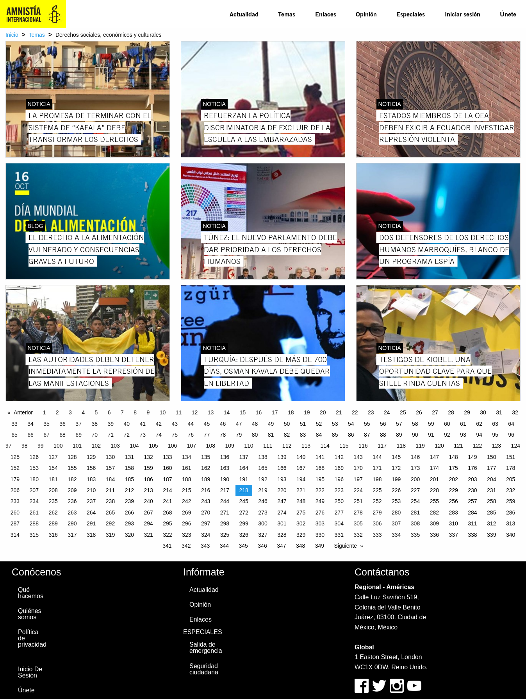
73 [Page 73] (142, 435)
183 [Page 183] (91, 479)
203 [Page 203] (472, 479)
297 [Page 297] (205, 523)
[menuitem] (244, 14)
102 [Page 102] (96, 446)
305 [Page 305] (357, 523)
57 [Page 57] (399, 424)
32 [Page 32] (515, 412)
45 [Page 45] (207, 424)
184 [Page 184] (110, 479)
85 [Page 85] (335, 435)
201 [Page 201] (434, 479)
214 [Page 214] (167, 490)
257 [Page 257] (472, 501)
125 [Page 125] (15, 457)
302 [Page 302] (300, 523)
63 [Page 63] (495, 424)
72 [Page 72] (126, 435)
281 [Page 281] (415, 512)
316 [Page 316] (52, 535)
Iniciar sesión (462, 14)
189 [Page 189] (205, 479)
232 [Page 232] (510, 490)
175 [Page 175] (453, 468)
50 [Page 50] (287, 424)
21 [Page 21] (339, 412)
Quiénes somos (29, 614)
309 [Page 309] (434, 523)
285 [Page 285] (491, 512)
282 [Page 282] (434, 512)
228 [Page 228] (434, 490)
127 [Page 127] (52, 457)
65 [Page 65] (14, 435)
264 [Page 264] (91, 512)
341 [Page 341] (166, 546)
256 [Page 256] (453, 501)
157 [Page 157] (110, 468)
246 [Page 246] (262, 501)
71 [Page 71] (110, 435)
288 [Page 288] (34, 523)
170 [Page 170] (357, 468)
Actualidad (244, 14)
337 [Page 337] (453, 535)
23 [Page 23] (371, 412)
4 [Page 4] (83, 412)
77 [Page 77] (207, 435)
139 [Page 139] (281, 457)
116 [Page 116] (362, 446)
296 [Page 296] (186, 523)
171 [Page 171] (377, 468)
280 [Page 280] (396, 512)
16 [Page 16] (259, 412)
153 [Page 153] (34, 468)
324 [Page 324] (205, 535)
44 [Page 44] (191, 424)
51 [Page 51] (303, 424)
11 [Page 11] (179, 412)
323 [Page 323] (186, 535)
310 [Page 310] (453, 523)
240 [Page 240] (148, 501)
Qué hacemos (30, 592)
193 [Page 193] (281, 479)
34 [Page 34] (30, 424)
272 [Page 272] (243, 512)
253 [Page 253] (396, 501)
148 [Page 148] (453, 457)
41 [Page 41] (142, 424)
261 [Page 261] (34, 512)
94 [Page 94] (479, 435)
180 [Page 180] (34, 479)
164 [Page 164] (243, 468)
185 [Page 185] (129, 479)
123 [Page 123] (496, 446)
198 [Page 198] (377, 479)
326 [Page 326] (243, 535)
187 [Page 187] (167, 479)
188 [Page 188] (186, 479)
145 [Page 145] (396, 457)
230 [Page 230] (472, 490)
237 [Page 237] (91, 501)
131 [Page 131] (129, 457)
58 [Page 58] (415, 424)
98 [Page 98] (24, 446)
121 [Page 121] (458, 446)
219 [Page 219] (262, 490)
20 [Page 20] (323, 412)
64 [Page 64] (511, 424)
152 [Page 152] (15, 468)
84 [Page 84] (319, 435)
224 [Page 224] (357, 490)
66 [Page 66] (30, 435)
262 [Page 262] (52, 512)
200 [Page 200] (415, 479)
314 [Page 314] (15, 535)
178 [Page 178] (510, 468)
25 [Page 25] (403, 412)
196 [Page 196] (339, 479)
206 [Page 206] (15, 490)
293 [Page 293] (129, 523)
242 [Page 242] (186, 501)
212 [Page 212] (129, 490)
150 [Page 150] (491, 457)
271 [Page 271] (224, 512)
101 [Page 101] (77, 446)
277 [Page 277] (339, 512)
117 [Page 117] (382, 446)
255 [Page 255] (434, 501)
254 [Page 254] (415, 501)
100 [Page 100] (57, 446)
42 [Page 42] (159, 424)
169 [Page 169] (339, 468)
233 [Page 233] (15, 501)
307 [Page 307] (396, 523)
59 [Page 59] (431, 424)
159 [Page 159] (148, 468)
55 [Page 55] (367, 424)
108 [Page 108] (210, 446)
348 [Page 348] (300, 546)
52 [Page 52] (319, 424)
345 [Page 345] (243, 546)
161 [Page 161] (186, 468)
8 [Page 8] (135, 412)
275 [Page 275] (300, 512)
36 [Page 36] (62, 424)
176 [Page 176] (472, 468)
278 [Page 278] (357, 512)
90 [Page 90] (415, 435)
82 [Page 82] (287, 435)
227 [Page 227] (415, 490)
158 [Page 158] (129, 468)
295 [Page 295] (167, 523)
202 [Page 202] (453, 479)
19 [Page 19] (307, 412)
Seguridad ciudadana (203, 669)
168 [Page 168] (320, 468)
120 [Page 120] (439, 446)
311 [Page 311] (472, 523)
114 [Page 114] (324, 446)
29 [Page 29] (467, 412)
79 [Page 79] (239, 435)
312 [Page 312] (491, 523)
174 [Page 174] (434, 468)
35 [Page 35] (46, 424)
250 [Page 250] (339, 501)
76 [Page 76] (191, 435)
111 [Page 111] (267, 446)
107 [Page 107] (191, 446)
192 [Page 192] (262, 479)
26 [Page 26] (419, 412)
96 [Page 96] (511, 435)
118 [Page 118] (401, 446)
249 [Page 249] (320, 501)
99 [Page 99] (40, 446)
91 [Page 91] (431, 435)
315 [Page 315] (34, 535)
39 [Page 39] (110, 424)
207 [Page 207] (34, 490)
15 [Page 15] (243, 412)
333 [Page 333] (377, 535)
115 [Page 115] (343, 446)
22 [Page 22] (355, 412)
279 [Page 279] (377, 512)
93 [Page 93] (463, 435)
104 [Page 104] (134, 446)
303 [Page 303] (320, 523)
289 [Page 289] (52, 523)
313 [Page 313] (510, 523)
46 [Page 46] (223, 424)
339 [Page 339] (491, 535)
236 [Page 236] (72, 501)
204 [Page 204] (491, 479)
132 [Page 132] (148, 457)
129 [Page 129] (91, 457)
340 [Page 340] (510, 535)
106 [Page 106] (172, 446)
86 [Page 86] (351, 435)
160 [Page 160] (167, 468)
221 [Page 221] (300, 490)
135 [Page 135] (205, 457)
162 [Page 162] (205, 468)
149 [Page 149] (472, 457)
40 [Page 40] (126, 424)
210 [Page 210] (91, 490)
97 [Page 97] (8, 446)
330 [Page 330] (320, 535)
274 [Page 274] (281, 512)
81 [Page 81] (271, 435)
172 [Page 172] (396, 468)
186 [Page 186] (148, 479)
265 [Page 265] (110, 512)
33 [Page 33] (14, 424)
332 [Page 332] (357, 535)
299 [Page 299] (243, 523)
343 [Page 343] (205, 546)
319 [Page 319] (110, 535)
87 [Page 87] (367, 435)
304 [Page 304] (339, 523)
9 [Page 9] (148, 412)
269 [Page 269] (186, 512)
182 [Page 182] (72, 479)
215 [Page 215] (186, 490)
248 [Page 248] (300, 501)
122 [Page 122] (477, 446)
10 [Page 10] (163, 412)
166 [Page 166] (281, 468)
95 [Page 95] (495, 435)
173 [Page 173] (415, 468)
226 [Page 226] (396, 490)
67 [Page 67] (46, 435)
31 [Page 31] (499, 412)
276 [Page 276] (320, 512)
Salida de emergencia (205, 647)
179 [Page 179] (15, 479)
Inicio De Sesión (30, 672)
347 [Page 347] (281, 546)
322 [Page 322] (167, 535)
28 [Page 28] (451, 412)
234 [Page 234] (34, 501)
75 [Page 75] (175, 435)
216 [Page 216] (205, 490)
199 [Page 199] (396, 479)
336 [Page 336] (434, 535)
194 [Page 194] (300, 479)
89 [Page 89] (399, 435)
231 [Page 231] (491, 490)
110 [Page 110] (248, 446)
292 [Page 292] (110, 523)
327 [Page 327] (262, 535)
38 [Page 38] (94, 424)
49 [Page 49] (271, 424)
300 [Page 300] (262, 523)
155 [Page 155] (72, 468)
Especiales (410, 14)
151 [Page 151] (510, 457)
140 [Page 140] (300, 457)
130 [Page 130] (110, 457)
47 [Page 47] (239, 424)
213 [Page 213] (148, 490)
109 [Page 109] (229, 446)
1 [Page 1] (44, 412)
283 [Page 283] (453, 512)
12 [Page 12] (195, 412)
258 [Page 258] (491, 501)
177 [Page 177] (491, 468)
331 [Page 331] (339, 535)
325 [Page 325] (224, 535)
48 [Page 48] (255, 424)
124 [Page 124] (515, 446)
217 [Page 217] (224, 490)
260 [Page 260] (15, 512)
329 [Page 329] (300, 535)
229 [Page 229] (453, 490)
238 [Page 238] (110, 501)
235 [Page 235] (52, 501)
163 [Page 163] (224, 468)
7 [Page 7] (122, 412)
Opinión (366, 14)
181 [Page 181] (52, 479)
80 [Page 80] (255, 435)
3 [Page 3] (70, 412)
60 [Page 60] (447, 424)
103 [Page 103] (115, 446)
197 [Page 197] (357, 479)
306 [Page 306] (377, 523)
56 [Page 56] (383, 424)
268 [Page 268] (167, 512)
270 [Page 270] (205, 512)
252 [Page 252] (377, 501)
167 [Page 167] (300, 468)
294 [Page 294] (148, 523)
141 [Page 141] (320, 457)
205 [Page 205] (510, 479)
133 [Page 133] (167, 457)
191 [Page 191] (243, 479)
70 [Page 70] (94, 435)
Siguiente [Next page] (345, 546)
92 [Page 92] (447, 435)
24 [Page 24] (387, 412)
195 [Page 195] (320, 479)
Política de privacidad (32, 638)
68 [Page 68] (62, 435)
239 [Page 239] (129, 501)
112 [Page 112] (286, 446)
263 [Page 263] (72, 512)
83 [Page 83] (303, 435)
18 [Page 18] (291, 412)
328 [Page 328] (281, 535)
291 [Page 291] (91, 523)
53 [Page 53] (335, 424)
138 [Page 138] (262, 457)
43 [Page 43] (175, 424)
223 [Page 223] (339, 490)
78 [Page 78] (223, 435)
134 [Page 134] (186, 457)
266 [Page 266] (129, 512)
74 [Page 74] (159, 435)
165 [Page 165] (262, 468)
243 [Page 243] (205, 501)
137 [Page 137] (243, 457)
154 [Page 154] (52, 468)
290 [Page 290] (72, 523)
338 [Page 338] (472, 535)
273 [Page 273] (262, 512)
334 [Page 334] (396, 535)
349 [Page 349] (319, 546)
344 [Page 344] (224, 546)
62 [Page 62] (479, 424)
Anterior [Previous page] (23, 412)
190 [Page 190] (224, 479)
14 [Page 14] (227, 412)
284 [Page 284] (472, 512)
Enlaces (325, 14)
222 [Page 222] (320, 490)
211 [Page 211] (110, 490)
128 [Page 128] (72, 457)
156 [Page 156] (91, 468)
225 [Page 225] (377, 490)
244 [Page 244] (224, 501)
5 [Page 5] (96, 412)
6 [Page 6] (109, 412)
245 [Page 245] (243, 501)
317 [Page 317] (72, 535)
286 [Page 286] (510, 512)
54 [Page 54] (351, 424)
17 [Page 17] (275, 412)
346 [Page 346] (262, 546)
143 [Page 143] (357, 457)
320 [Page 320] (129, 535)
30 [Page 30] (483, 412)
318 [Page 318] (91, 535)
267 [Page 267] (148, 512)
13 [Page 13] (211, 412)
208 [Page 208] (52, 490)
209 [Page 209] (72, 490)
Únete (508, 14)
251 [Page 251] (357, 501)
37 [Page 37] (78, 424)
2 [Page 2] (57, 412)
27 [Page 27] (435, 412)
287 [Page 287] (15, 523)
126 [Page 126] (34, 457)
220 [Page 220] (281, 490)
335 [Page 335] (415, 535)
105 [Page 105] (153, 446)
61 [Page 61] (463, 424)
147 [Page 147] (434, 457)
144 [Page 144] (377, 457)
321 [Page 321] (148, 535)
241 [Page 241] (167, 501)
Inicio (11, 35)
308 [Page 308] (415, 523)
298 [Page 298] (224, 523)
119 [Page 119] (420, 446)
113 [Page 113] (305, 446)
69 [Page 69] (78, 435)
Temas (286, 14)
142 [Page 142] (339, 457)
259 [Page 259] (510, 501)
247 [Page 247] (281, 501)
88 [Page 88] (383, 435)
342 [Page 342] (186, 546)
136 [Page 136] (224, 457)
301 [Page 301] (281, 523)
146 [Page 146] (415, 457)
